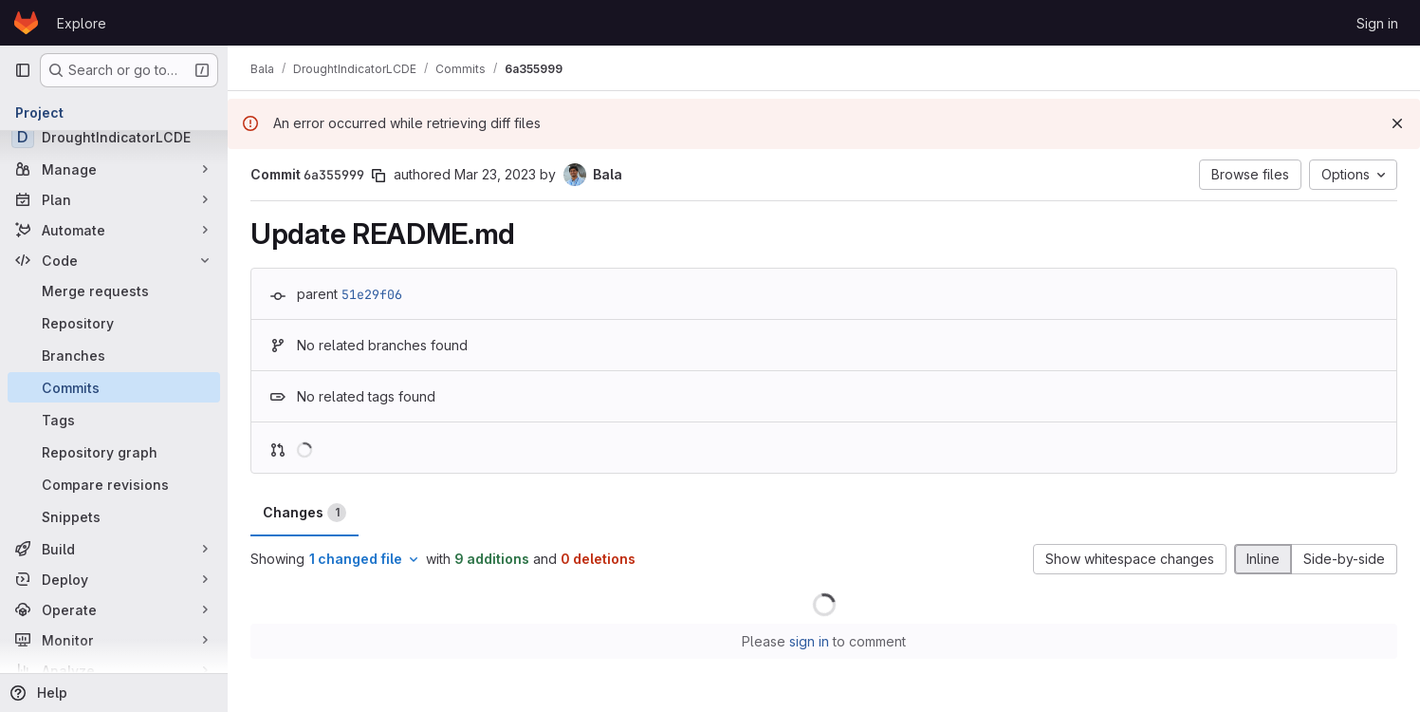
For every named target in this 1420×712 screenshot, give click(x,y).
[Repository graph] (114, 452)
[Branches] (114, 355)
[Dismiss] (1397, 123)
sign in (809, 641)
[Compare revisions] (114, 484)
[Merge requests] (114, 290)
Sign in (1377, 23)
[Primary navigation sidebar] (23, 70)
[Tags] (114, 419)
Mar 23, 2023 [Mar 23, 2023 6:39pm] (495, 174)
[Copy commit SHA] (378, 175)
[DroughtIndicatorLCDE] (114, 137)
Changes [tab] (304, 512)
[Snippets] (114, 516)
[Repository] (114, 323)
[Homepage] (26, 23)
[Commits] (114, 387)
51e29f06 (371, 294)
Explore (81, 23)
